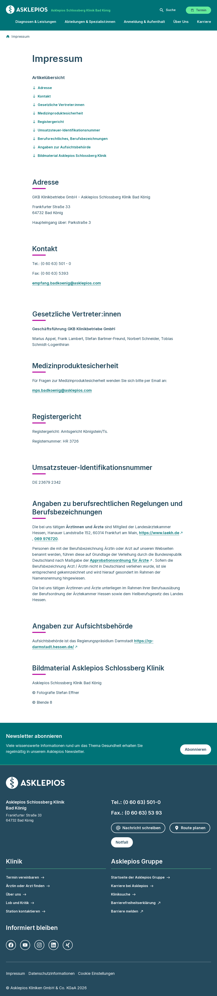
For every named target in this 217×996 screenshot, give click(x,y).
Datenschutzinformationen (51, 973)
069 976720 (46, 538)
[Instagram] (39, 945)
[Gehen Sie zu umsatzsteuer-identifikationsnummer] (108, 130)
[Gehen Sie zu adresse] (108, 88)
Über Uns (181, 22)
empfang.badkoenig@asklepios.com (66, 283)
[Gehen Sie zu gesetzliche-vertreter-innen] (108, 105)
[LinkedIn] (53, 945)
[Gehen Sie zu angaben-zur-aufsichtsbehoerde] (108, 147)
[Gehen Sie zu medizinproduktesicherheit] (108, 113)
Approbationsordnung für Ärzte (119, 560)
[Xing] (68, 945)
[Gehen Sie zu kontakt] (108, 96)
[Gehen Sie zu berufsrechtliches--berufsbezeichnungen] (108, 139)
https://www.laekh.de (159, 533)
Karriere (204, 22)
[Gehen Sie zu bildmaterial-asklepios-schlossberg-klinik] (108, 155)
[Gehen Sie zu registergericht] (108, 122)
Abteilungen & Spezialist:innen (90, 22)
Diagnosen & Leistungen (35, 22)
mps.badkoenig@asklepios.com (62, 390)
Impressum (15, 973)
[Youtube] (25, 945)
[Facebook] (11, 945)
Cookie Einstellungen (96, 973)
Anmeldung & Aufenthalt (144, 22)
